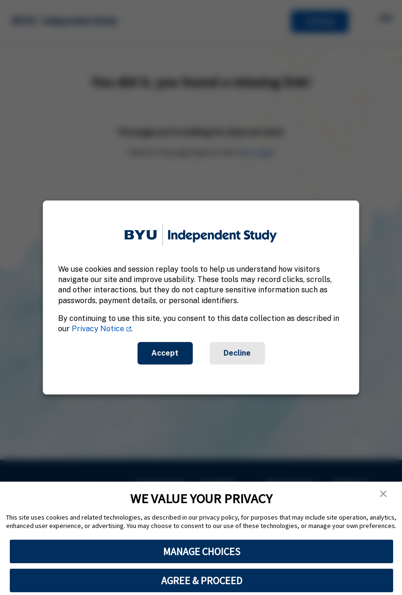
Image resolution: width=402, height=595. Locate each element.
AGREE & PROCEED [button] (201, 580)
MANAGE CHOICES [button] (201, 551)
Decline (237, 353)
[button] (383, 494)
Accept (165, 353)
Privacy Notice (98, 329)
